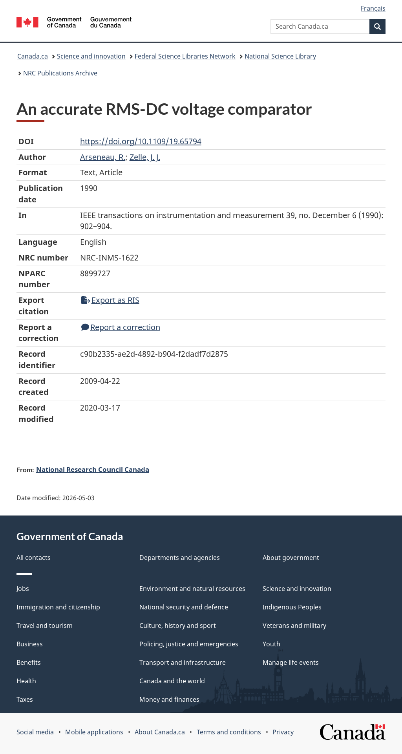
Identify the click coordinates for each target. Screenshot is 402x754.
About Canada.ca (160, 732)
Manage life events (291, 662)
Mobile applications (94, 732)
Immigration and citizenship (58, 607)
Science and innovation (91, 56)
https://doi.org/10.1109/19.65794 (140, 141)
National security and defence (183, 607)
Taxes (24, 699)
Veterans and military (294, 625)
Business (29, 644)
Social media (35, 732)
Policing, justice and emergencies (188, 644)
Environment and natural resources (192, 588)
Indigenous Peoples (292, 607)
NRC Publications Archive (60, 73)
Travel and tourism (44, 625)
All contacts (33, 557)
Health (26, 681)
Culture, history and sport (177, 625)
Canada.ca (32, 56)
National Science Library (280, 56)
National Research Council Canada (92, 469)
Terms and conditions (229, 732)
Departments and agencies (179, 557)
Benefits (28, 662)
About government (291, 557)
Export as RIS (110, 300)
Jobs (22, 588)
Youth (271, 644)
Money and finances (169, 699)
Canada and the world (172, 681)
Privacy (283, 732)
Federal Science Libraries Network (185, 56)
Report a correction (120, 327)
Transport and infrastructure (182, 662)
